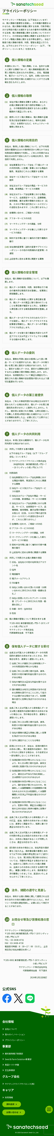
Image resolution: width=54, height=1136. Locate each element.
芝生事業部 (10, 1070)
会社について (11, 1029)
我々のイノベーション (15, 1034)
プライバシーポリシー (15, 1040)
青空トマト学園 (12, 1064)
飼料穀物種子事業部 (14, 1053)
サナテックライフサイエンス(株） (20, 1083)
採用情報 (9, 1097)
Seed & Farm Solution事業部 (18, 1059)
